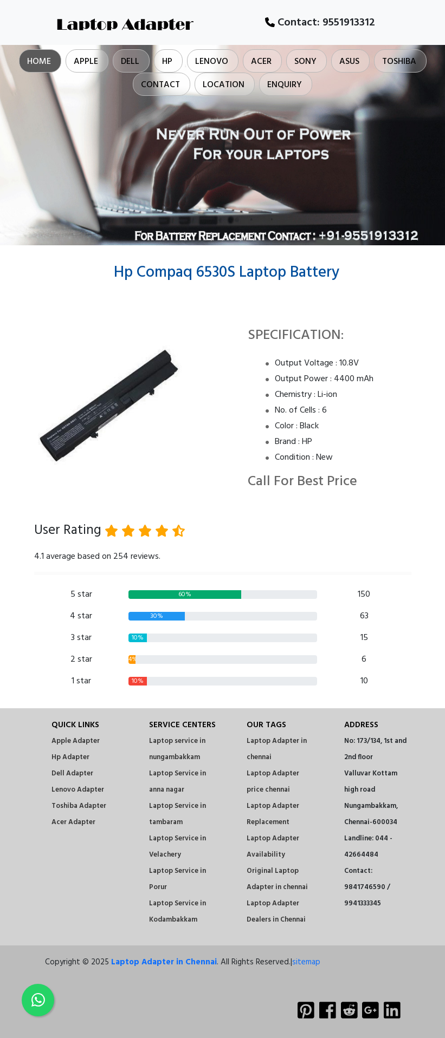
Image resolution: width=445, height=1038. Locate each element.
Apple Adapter (75, 741)
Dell (130, 62)
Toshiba (399, 62)
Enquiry (284, 85)
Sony (305, 62)
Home (39, 62)
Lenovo (211, 62)
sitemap (306, 962)
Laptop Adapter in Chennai (164, 962)
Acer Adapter (73, 822)
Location (223, 85)
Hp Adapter (70, 757)
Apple (86, 62)
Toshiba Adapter (78, 806)
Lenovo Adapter (77, 789)
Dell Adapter (72, 773)
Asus (349, 62)
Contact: (320, 22)
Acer (261, 62)
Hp (167, 62)
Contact (160, 85)
